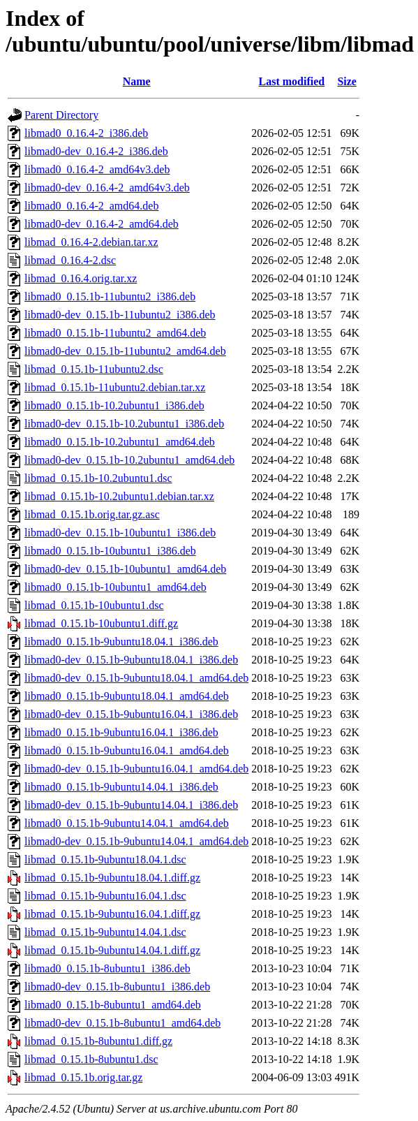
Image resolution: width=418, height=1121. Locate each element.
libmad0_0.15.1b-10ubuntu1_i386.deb (110, 551)
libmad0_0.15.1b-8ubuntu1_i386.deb (107, 968)
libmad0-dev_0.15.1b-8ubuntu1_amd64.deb (122, 1023)
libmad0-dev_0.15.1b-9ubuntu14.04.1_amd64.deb (136, 841)
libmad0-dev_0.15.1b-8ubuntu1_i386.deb (117, 986)
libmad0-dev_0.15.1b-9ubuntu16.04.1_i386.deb (131, 714)
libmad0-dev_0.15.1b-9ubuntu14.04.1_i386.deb (131, 805)
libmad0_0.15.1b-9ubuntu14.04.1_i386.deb (121, 787)
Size (347, 81)
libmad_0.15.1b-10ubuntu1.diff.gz (101, 623)
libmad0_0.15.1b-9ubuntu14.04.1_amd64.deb (126, 823)
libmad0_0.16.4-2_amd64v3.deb (97, 169)
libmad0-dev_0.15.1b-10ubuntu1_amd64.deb (125, 569)
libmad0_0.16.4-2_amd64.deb (91, 206)
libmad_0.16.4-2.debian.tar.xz (91, 242)
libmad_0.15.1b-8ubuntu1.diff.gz (98, 1041)
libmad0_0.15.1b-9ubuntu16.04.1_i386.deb (121, 732)
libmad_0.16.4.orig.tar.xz (80, 278)
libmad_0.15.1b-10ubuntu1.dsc (94, 605)
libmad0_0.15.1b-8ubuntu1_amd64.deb (112, 1005)
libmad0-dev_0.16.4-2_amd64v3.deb (107, 187)
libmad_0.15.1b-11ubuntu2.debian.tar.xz (114, 387)
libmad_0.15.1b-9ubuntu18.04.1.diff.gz (112, 878)
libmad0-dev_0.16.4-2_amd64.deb (101, 224)
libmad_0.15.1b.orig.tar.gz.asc (92, 514)
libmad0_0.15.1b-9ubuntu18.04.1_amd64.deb (126, 696)
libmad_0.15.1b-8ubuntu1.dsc (91, 1059)
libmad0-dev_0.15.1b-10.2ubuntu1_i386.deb (124, 424)
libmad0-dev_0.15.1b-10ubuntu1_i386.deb (120, 532)
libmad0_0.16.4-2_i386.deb (86, 133)
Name (137, 81)
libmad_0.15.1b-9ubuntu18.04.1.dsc (105, 859)
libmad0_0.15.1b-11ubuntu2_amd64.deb (115, 333)
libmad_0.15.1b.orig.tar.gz (83, 1077)
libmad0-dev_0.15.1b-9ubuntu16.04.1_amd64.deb (136, 769)
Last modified (292, 81)
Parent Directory (61, 115)
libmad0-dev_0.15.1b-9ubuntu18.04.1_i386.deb (131, 660)
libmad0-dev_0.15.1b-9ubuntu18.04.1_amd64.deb (136, 678)
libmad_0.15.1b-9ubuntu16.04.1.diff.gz (112, 914)
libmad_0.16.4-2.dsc (70, 260)
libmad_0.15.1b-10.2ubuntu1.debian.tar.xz (119, 496)
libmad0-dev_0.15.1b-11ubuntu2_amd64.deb (125, 351)
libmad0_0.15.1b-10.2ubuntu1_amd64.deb (119, 442)
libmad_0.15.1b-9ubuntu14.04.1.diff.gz (112, 950)
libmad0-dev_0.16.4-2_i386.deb (96, 151)
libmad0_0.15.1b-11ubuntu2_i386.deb (109, 296)
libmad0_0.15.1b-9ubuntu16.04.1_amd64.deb (126, 750)
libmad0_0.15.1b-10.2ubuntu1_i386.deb (114, 405)
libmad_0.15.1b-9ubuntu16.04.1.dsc (105, 896)
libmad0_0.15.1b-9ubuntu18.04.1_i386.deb (121, 641)
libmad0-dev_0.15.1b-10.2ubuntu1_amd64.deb (129, 460)
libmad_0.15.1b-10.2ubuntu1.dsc (98, 478)
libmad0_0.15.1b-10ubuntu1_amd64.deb (115, 587)
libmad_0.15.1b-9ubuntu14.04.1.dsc (105, 932)
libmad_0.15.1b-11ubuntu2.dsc (93, 369)
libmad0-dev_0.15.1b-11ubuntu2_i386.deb (120, 315)
